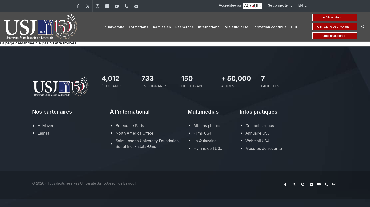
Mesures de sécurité (263, 148)
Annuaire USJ (257, 133)
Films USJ (202, 133)
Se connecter (280, 6)
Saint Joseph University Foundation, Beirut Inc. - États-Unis (148, 143)
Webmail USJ (257, 140)
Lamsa (43, 133)
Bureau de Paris (130, 125)
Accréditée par (240, 6)
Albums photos (206, 125)
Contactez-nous (259, 125)
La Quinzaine (205, 140)
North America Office (134, 133)
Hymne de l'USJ (207, 148)
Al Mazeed (47, 125)
